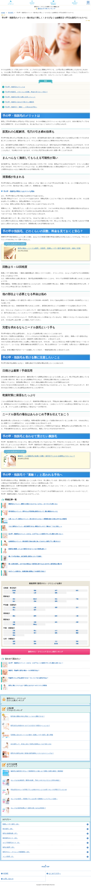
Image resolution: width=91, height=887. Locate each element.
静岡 (35, 616)
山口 (56, 630)
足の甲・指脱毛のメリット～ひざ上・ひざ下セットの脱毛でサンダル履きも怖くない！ (35, 534)
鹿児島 (56, 643)
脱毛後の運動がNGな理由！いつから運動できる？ (28, 716)
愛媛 (77, 633)
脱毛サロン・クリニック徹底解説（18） (16, 852)
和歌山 (35, 624)
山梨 (35, 607)
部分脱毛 (10, 12)
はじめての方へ (55, 873)
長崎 (35, 643)
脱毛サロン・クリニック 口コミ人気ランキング (45, 652)
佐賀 (14, 643)
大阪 (14, 622)
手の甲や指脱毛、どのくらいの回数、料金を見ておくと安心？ (26, 92)
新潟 (14, 607)
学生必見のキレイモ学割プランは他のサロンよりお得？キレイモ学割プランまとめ (39, 789)
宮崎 (77, 641)
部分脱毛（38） (8, 829)
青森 (35, 590)
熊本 (35, 641)
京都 (35, 622)
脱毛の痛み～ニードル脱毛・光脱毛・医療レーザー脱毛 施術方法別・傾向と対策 (49, 248)
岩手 (56, 590)
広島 (14, 630)
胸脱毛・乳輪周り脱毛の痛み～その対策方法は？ (23, 670)
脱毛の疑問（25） (9, 847)
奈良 (56, 622)
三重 (77, 616)
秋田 (77, 590)
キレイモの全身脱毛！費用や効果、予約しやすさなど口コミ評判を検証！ (36, 780)
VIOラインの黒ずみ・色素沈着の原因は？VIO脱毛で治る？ (27, 571)
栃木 (14, 601)
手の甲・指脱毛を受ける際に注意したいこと (20, 97)
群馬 (56, 601)
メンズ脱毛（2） (8, 856)
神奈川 (35, 599)
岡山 (35, 630)
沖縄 (77, 643)
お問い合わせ (8, 879)
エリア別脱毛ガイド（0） (11, 842)
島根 (14, 633)
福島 (56, 593)
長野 (56, 607)
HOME (3, 12)
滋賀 (14, 624)
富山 (14, 610)
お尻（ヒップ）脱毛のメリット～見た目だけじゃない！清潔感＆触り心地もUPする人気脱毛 (37, 519)
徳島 (56, 633)
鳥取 (77, 630)
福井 (35, 610)
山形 (35, 593)
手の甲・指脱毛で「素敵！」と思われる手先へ (21, 107)
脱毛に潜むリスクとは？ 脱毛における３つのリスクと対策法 (27, 685)
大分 (56, 641)
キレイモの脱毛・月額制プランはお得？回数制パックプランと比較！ (34, 799)
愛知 (14, 616)
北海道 (14, 590)
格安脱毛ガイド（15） (10, 838)
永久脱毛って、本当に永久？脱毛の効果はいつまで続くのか (31, 744)
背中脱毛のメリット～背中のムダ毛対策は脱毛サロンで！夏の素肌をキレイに (33, 511)
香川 (35, 633)
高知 (14, 635)
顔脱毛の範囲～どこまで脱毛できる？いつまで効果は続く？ (27, 549)
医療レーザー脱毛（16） (11, 824)
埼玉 (56, 599)
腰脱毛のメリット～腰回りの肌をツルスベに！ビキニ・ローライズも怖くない (33, 504)
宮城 (14, 593)
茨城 (35, 601)
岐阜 (56, 616)
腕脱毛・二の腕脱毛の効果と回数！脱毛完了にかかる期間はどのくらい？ (46, 456)
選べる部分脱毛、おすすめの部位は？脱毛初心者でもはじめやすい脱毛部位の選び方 (35, 564)
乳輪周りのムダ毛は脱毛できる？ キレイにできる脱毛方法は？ (28, 678)
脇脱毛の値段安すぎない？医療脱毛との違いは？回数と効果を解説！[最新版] (37, 771)
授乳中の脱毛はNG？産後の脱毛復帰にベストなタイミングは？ (32, 753)
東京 (14, 599)
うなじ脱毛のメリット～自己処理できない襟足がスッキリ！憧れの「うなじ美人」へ (35, 526)
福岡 (14, 641)
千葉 (77, 599)
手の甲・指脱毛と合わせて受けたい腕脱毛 (19, 102)
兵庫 (77, 622)
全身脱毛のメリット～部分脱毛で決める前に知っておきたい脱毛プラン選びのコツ (34, 541)
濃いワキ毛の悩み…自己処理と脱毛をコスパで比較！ (25, 556)
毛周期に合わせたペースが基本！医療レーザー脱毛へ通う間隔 (32, 735)
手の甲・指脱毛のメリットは (15, 87)
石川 (77, 607)
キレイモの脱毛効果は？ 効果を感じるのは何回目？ (28, 808)
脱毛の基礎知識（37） (10, 833)
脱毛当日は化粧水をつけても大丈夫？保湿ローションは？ (30, 725)
